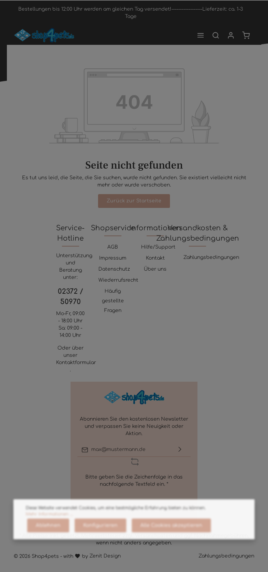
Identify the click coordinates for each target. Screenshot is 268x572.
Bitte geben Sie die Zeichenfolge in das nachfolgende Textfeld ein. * (134, 480)
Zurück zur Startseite (134, 200)
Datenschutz (114, 269)
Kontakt (155, 258)
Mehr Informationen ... (49, 532)
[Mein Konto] (231, 35)
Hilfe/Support (158, 247)
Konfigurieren (100, 543)
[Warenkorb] (246, 35)
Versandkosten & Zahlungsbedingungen (197, 233)
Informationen (155, 228)
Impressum (112, 258)
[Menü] (200, 35)
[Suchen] (216, 35)
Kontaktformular (76, 362)
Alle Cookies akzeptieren (171, 543)
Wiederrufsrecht (118, 280)
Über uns (155, 269)
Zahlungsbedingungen (211, 257)
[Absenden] (180, 450)
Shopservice (113, 228)
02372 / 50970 (70, 297)
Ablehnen (48, 543)
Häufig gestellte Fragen (113, 301)
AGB (112, 247)
